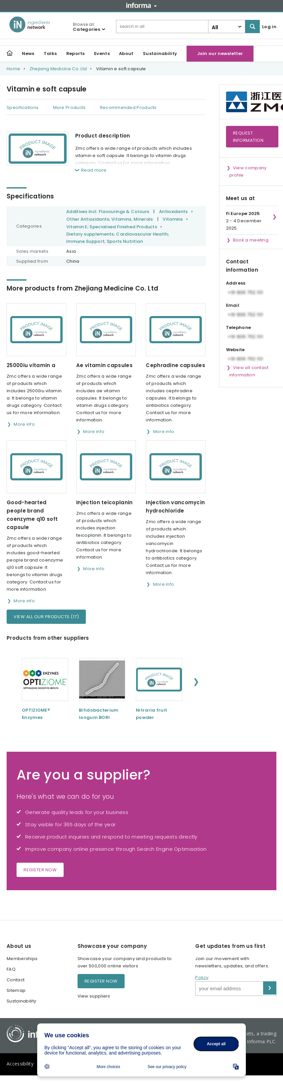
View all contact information (249, 371)
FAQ (11, 969)
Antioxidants (173, 211)
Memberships (22, 958)
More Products (69, 107)
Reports (75, 53)
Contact (16, 980)
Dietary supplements (90, 234)
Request (248, 136)
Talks (50, 53)
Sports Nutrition (125, 241)
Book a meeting (250, 240)
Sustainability (160, 53)
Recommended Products (128, 107)
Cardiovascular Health (142, 234)
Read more (94, 170)
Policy (201, 977)
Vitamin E (76, 227)
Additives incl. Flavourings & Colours (107, 211)
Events (102, 53)
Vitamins (173, 219)
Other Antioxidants (87, 219)
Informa (141, 5)
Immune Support (85, 241)
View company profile (248, 171)
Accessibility (20, 1063)
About (126, 53)
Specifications (22, 107)
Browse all (86, 27)
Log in (269, 27)
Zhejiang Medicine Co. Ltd (58, 69)
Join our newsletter (220, 53)
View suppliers (94, 996)
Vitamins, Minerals (132, 219)
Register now (40, 870)
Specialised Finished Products (123, 227)
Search (252, 26)
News (28, 53)
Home (13, 69)
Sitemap (16, 990)
